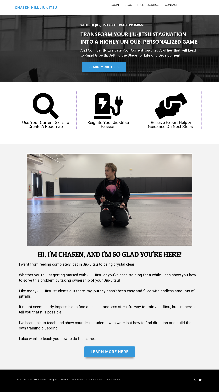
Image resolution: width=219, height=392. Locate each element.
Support (53, 379)
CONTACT (171, 4)
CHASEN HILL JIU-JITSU (36, 7)
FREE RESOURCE (148, 4)
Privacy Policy (94, 379)
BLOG (128, 4)
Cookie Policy (112, 379)
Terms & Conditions (72, 379)
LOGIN (114, 4)
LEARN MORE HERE (104, 67)
